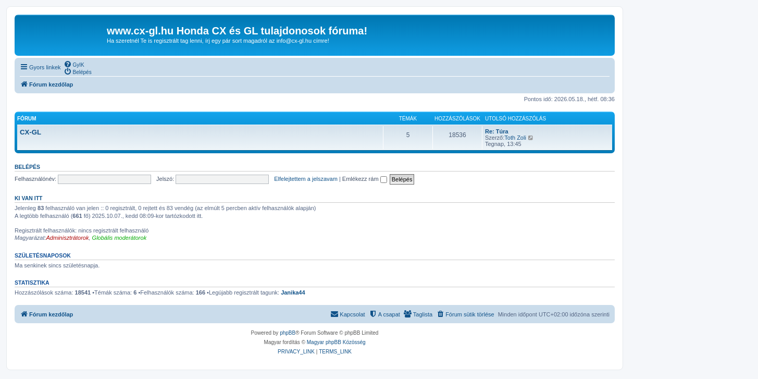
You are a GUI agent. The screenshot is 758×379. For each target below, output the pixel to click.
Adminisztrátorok (67, 238)
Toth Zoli (515, 138)
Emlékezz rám (364, 179)
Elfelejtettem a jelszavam (306, 179)
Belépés (27, 167)
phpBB (287, 333)
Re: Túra (496, 131)
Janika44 (293, 292)
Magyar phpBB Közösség (336, 342)
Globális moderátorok (119, 238)
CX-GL (30, 132)
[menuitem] (74, 64)
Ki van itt (28, 198)
